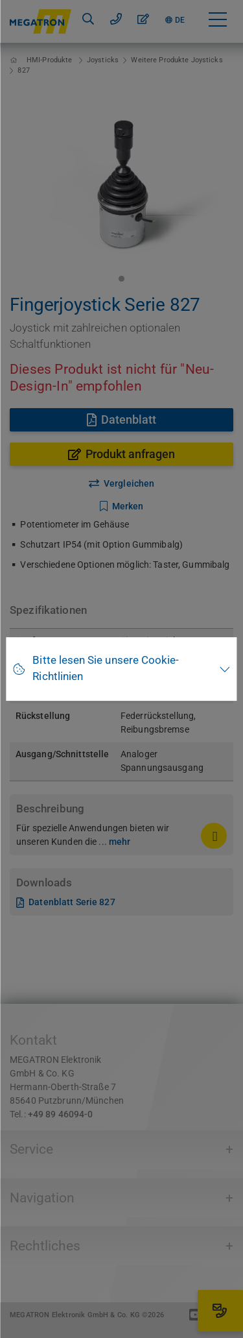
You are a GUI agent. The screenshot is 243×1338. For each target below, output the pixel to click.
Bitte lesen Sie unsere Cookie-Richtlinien (105, 668)
